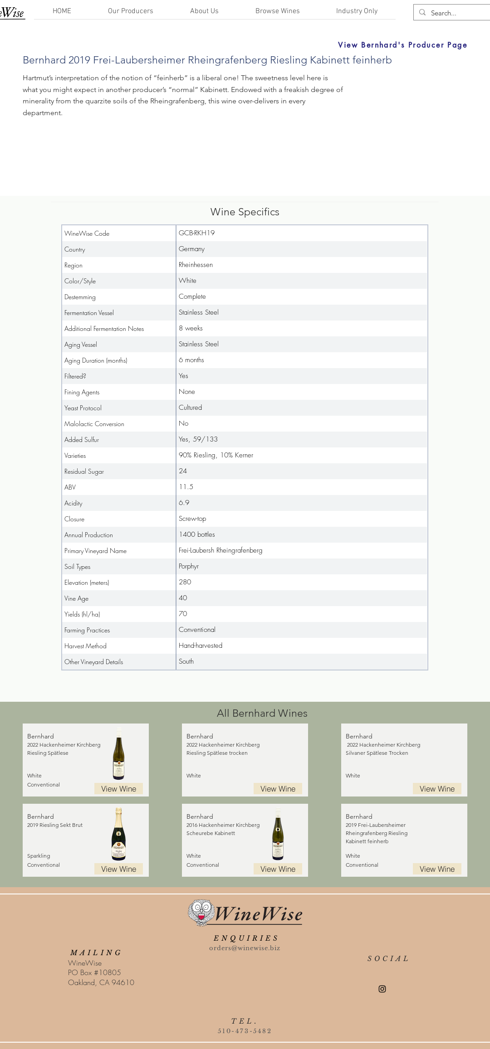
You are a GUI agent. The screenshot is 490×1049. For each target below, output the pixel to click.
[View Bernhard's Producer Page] (311, 45)
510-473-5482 (245, 1031)
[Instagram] (382, 989)
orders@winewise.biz (245, 948)
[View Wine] (118, 788)
